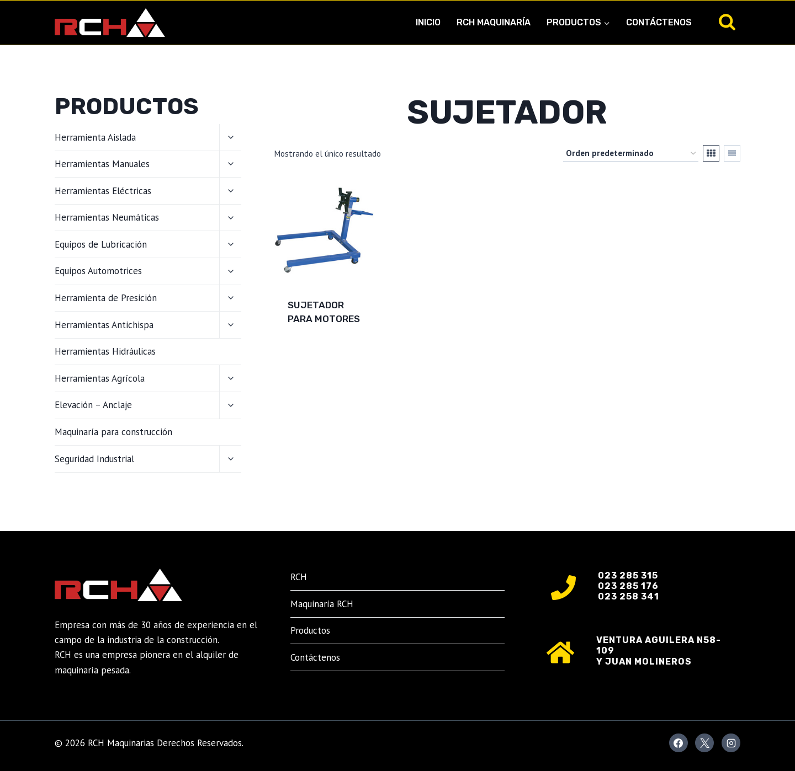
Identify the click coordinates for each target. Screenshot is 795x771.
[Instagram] (731, 742)
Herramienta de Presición (106, 298)
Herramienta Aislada (95, 137)
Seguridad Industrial (94, 459)
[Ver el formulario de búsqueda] (727, 22)
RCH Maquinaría (494, 22)
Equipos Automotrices (98, 271)
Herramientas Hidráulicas (105, 351)
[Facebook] (678, 742)
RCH (298, 577)
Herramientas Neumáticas (107, 217)
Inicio (428, 22)
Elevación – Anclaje (93, 405)
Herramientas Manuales (102, 164)
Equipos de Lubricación (101, 244)
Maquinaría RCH (321, 604)
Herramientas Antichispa (104, 325)
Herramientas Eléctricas (103, 191)
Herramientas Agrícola (100, 378)
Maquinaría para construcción (113, 432)
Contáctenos (659, 22)
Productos (310, 630)
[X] (704, 742)
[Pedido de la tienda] (630, 153)
